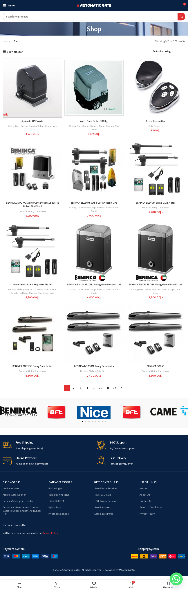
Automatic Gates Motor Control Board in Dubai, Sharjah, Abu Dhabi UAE (22, 515)
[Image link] (30, 560)
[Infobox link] (47, 450)
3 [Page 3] (80, 392)
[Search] (94, 16)
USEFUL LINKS (148, 486)
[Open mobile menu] (9, 5)
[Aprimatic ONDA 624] (32, 87)
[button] (4, 416)
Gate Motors (12, 486)
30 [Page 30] (100, 392)
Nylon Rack (54, 511)
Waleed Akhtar (127, 574)
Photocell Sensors (59, 517)
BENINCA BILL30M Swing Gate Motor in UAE (94, 202)
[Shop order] (169, 51)
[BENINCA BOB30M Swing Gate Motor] (32, 337)
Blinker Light (55, 492)
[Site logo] (94, 5)
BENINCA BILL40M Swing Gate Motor (156, 202)
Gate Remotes (156, 124)
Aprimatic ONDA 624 (32, 120)
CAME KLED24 (56, 505)
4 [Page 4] (87, 392)
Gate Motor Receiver (105, 492)
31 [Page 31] (107, 392)
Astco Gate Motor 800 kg (94, 120)
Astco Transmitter (156, 120)
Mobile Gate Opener (14, 499)
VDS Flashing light (58, 499)
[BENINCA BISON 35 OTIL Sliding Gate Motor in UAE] (94, 252)
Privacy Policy (147, 517)
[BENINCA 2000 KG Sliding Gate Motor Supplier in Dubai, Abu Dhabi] (32, 169)
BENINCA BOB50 (156, 370)
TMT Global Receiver (106, 505)
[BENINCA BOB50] (156, 337)
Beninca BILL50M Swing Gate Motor (32, 284)
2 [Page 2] (73, 392)
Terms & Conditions (151, 511)
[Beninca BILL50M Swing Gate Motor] (32, 252)
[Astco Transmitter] (156, 87)
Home (6, 41)
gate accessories (60, 486)
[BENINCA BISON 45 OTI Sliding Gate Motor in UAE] (156, 252)
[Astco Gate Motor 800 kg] (94, 87)
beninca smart (11, 492)
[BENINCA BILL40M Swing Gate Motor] (156, 169)
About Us (145, 499)
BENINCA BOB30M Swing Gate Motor (32, 370)
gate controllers (106, 486)
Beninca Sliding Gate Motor (32, 210)
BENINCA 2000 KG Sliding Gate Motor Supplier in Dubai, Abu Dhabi (32, 203)
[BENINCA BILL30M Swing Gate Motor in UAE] (94, 169)
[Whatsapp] (176, 578)
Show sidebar (15, 51)
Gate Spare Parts (103, 517)
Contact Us (146, 505)
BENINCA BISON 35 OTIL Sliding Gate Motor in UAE (94, 286)
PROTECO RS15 (102, 499)
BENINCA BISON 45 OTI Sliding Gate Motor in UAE (156, 286)
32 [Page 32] (114, 392)
